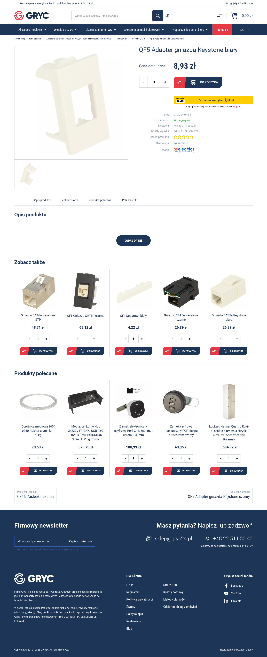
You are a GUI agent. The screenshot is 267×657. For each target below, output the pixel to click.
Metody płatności (174, 599)
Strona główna (34, 39)
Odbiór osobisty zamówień (180, 607)
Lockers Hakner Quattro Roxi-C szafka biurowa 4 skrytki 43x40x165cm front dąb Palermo (229, 433)
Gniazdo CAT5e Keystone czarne (181, 317)
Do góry (21, 200)
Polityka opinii (135, 614)
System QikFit (138, 39)
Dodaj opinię (133, 240)
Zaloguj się (231, 3)
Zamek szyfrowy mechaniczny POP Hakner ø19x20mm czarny (181, 431)
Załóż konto (246, 3)
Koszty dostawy (173, 592)
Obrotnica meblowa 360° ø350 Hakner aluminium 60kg (38, 431)
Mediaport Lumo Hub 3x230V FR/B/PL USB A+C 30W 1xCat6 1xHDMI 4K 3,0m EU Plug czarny (85, 433)
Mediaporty (121, 39)
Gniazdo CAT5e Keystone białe (229, 317)
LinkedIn (232, 601)
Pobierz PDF (129, 200)
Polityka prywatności (139, 599)
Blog (129, 628)
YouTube (232, 593)
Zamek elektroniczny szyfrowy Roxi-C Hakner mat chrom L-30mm (133, 431)
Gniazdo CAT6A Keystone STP (38, 317)
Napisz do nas (52, 3)
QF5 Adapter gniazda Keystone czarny (219, 496)
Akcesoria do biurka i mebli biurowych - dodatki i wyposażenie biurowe (78, 39)
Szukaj (157, 15)
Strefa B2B (170, 585)
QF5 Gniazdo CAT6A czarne (85, 315)
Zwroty (130, 607)
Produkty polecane (100, 200)
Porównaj (179, 82)
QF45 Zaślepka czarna (35, 496)
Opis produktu (42, 200)
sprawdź (193, 131)
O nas (130, 585)
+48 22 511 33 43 (84, 3)
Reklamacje (133, 621)
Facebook (233, 586)
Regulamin (132, 592)
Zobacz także (70, 200)
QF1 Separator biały (133, 315)
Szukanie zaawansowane (167, 15)
